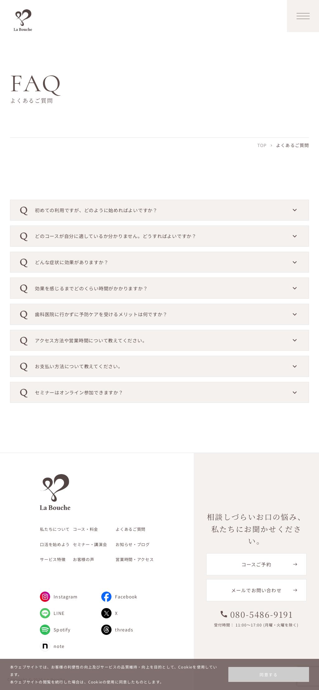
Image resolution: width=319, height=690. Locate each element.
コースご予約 (256, 564)
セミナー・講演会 (90, 544)
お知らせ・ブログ (133, 544)
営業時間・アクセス (135, 559)
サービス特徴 (52, 559)
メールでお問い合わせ (256, 590)
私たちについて (55, 529)
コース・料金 (85, 529)
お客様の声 (83, 559)
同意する (268, 675)
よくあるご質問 (130, 529)
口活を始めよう (55, 544)
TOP (262, 145)
